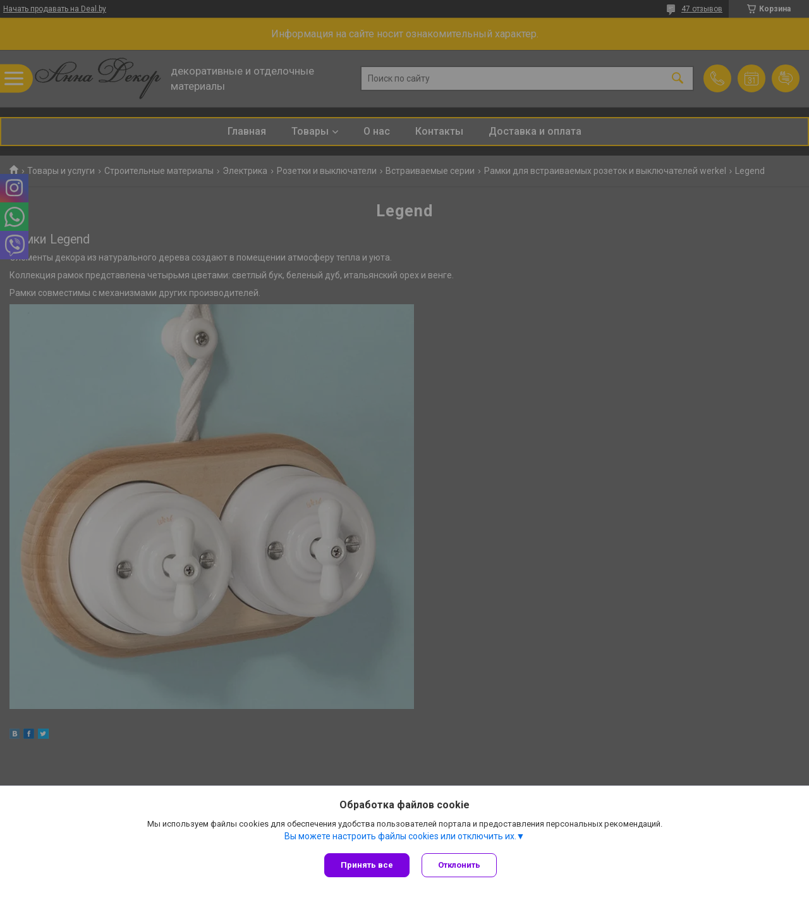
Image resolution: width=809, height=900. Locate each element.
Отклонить (460, 865)
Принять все (367, 865)
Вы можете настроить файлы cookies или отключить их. (400, 836)
